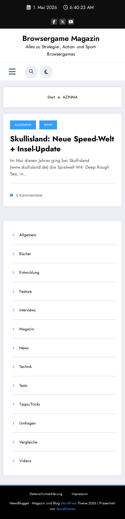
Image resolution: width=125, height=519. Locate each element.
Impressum (80, 493)
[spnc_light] (46, 72)
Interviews (27, 310)
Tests (23, 386)
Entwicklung (29, 272)
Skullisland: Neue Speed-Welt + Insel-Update (62, 144)
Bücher (25, 254)
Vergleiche (28, 442)
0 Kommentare (29, 195)
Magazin (26, 329)
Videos (25, 461)
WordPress (69, 503)
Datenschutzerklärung (46, 493)
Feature (25, 291)
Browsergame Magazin (61, 38)
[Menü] (12, 72)
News (48, 125)
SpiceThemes (65, 508)
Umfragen (27, 423)
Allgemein (23, 125)
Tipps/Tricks (29, 404)
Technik (25, 367)
